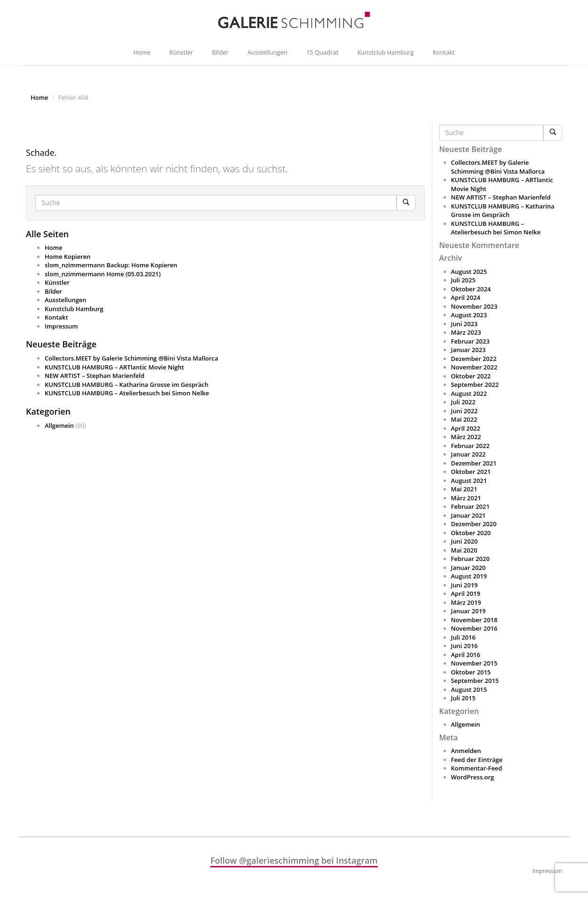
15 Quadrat (322, 52)
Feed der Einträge (477, 759)
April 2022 (465, 428)
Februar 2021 (470, 506)
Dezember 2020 (474, 524)
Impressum (61, 326)
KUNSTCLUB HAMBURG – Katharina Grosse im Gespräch (126, 384)
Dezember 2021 (474, 463)
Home (142, 52)
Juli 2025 (463, 280)
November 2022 (474, 367)
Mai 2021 (464, 489)
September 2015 (475, 680)
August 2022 (469, 393)
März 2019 (466, 602)
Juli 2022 (463, 402)
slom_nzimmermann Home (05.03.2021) (103, 274)
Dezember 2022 (474, 358)
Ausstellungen (267, 52)
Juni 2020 (464, 541)
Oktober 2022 (471, 376)
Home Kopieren (67, 256)
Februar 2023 (470, 341)
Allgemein (59, 425)
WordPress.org (472, 777)
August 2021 (469, 480)
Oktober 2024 (471, 289)
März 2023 (466, 332)
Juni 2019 (464, 585)
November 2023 (474, 306)
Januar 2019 (468, 611)
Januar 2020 (468, 567)
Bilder (220, 52)
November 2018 (474, 620)
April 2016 (465, 654)
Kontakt (444, 52)
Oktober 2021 (471, 471)
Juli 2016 (463, 637)
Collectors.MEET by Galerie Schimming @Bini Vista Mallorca (131, 358)
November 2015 (474, 663)
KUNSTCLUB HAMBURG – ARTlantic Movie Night (114, 367)
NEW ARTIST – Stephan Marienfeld (94, 375)
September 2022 (475, 384)
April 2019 (465, 593)
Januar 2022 (468, 454)
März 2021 (466, 498)
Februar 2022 (470, 445)
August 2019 (469, 576)
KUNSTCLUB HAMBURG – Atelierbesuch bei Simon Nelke (127, 393)
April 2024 (465, 297)
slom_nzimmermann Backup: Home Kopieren (111, 265)
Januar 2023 (468, 349)
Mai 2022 (464, 419)
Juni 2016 (464, 645)
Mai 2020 (464, 550)
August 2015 (469, 689)
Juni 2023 (464, 324)
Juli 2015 (463, 698)
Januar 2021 (468, 515)
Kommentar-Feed (476, 768)
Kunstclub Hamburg (385, 52)
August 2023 (469, 315)
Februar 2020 (470, 558)
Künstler (181, 52)
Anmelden (466, 750)
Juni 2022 (464, 411)
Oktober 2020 (471, 533)
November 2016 (474, 628)
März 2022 (466, 437)
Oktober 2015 (471, 672)
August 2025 (469, 271)
